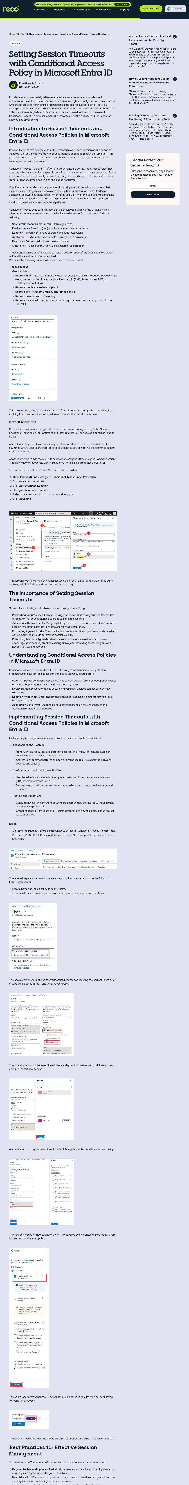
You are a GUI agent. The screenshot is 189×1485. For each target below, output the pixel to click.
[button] (41, 9)
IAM (19, 781)
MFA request (92, 275)
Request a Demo (151, 8)
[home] (12, 9)
